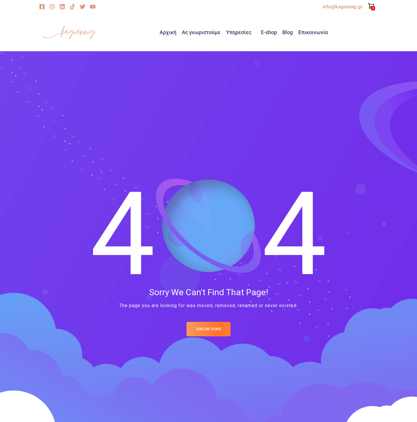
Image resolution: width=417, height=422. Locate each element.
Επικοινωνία (313, 32)
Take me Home (208, 329)
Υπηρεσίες (238, 32)
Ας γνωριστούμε (201, 32)
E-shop (269, 32)
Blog (287, 32)
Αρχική (168, 32)
